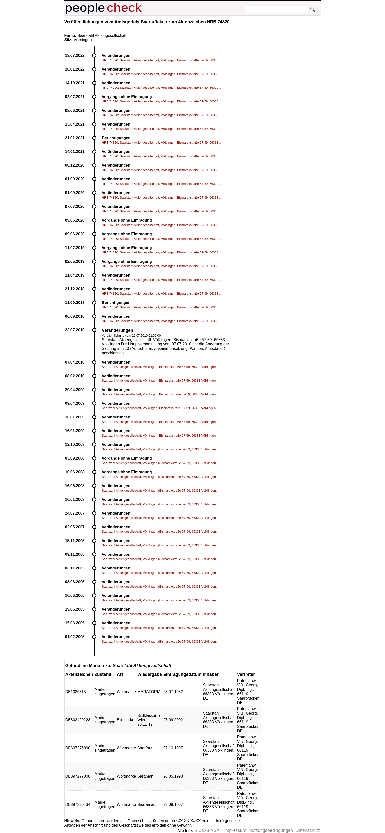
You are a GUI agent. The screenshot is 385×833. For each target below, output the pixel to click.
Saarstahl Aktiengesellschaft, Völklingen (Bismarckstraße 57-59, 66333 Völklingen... (160, 449)
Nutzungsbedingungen (271, 830)
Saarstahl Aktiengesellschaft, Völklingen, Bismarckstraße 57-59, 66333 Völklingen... (160, 367)
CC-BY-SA (209, 830)
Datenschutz (307, 830)
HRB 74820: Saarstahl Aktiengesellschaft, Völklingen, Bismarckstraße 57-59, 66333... (161, 60)
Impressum (235, 830)
